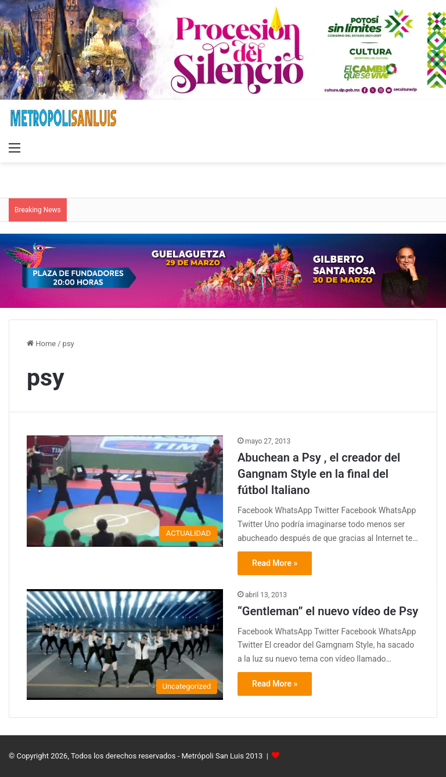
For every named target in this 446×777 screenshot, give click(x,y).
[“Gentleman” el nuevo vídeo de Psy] (125, 644)
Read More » (274, 563)
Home (41, 343)
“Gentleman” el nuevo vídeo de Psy (328, 611)
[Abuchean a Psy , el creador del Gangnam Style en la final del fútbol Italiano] (125, 491)
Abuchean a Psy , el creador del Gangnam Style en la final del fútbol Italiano (319, 474)
